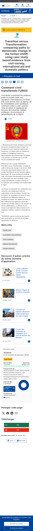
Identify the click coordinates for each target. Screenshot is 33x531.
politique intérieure (8, 248)
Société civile (7, 230)
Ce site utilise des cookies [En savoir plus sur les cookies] (10, 517)
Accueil (3, 15)
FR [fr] (14, 81)
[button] (22, 5)
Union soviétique (8, 239)
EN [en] (6, 81)
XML (17, 425)
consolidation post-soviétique (12, 235)
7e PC (13, 15)
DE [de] (2, 81)
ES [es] (10, 81)
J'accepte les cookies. (16, 524)
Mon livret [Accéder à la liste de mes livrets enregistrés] (21, 440)
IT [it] (18, 81)
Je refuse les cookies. (16, 528)
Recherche (28, 5)
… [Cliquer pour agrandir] (8, 15)
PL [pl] (22, 81)
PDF (18, 430)
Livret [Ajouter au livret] (10, 440)
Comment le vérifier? (25, 1)
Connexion (16, 5)
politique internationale (10, 244)
